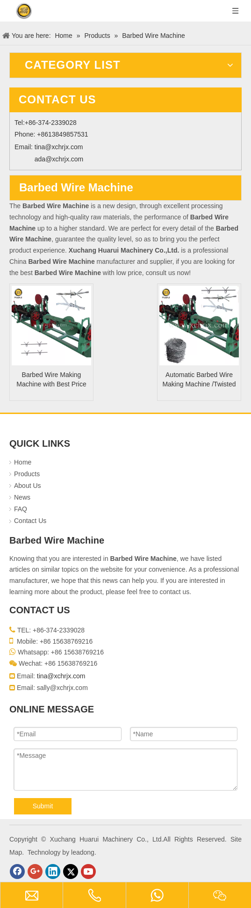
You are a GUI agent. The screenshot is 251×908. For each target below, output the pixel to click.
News (22, 497)
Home (22, 462)
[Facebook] (17, 871)
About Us (27, 485)
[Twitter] (70, 871)
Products (27, 474)
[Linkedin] (52, 871)
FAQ (20, 509)
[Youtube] (88, 871)
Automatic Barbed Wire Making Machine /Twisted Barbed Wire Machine (199, 380)
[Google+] (35, 871)
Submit (43, 806)
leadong (82, 852)
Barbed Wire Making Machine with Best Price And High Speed (51, 380)
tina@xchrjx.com (59, 147)
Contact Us (30, 520)
